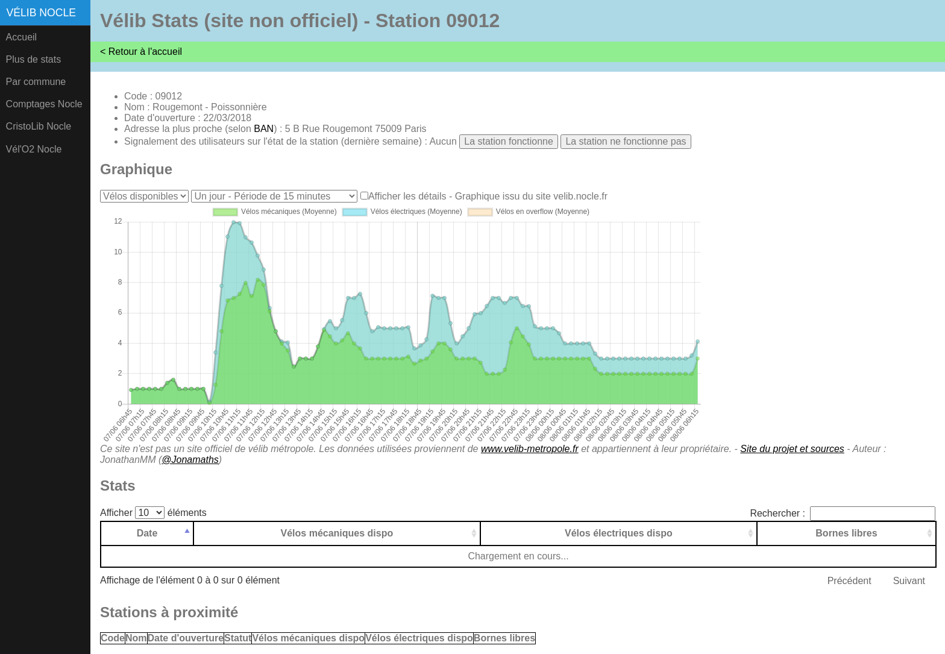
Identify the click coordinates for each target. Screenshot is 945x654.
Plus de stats (33, 59)
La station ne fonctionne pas (625, 141)
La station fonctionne (508, 141)
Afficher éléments (153, 513)
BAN (264, 129)
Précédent (849, 581)
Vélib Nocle (41, 13)
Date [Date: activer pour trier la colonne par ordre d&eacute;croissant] (147, 533)
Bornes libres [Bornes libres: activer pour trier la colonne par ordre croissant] (846, 533)
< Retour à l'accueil (141, 51)
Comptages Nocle (44, 104)
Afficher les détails (407, 196)
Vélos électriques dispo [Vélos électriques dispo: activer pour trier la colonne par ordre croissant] (619, 533)
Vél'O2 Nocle (34, 149)
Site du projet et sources (792, 449)
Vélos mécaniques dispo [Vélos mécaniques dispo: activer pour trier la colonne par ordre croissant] (337, 533)
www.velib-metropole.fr (530, 449)
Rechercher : (842, 513)
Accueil (21, 37)
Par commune (36, 82)
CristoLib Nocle (38, 126)
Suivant (909, 581)
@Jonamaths (190, 459)
